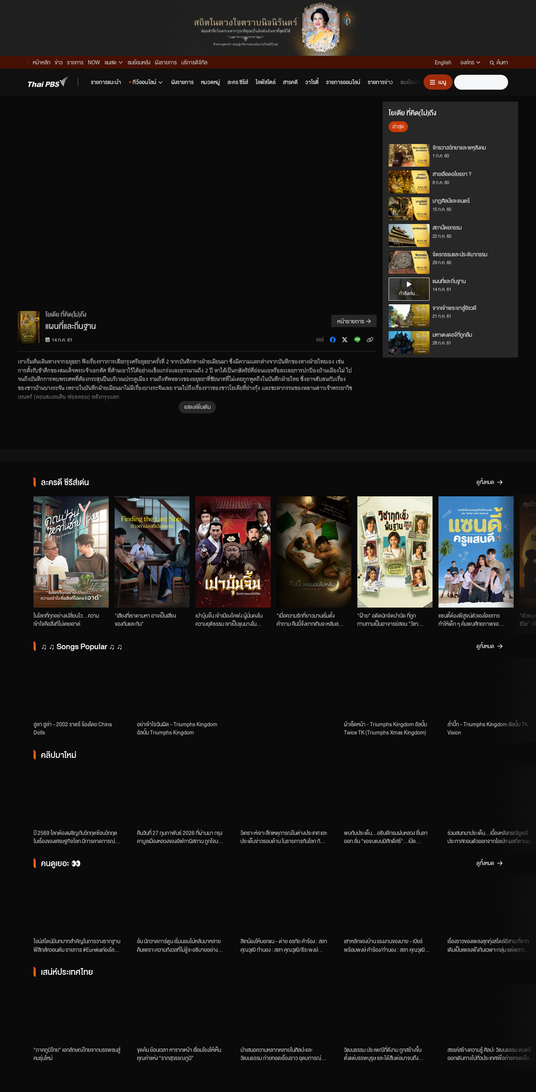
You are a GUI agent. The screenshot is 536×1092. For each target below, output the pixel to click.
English (443, 62)
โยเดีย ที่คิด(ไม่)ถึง (65, 314)
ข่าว (59, 62)
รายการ (75, 62)
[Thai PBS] (48, 81)
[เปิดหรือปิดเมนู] (438, 82)
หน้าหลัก (41, 62)
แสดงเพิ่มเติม (197, 406)
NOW (94, 62)
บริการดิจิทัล (194, 62)
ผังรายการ (166, 62)
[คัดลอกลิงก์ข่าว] (370, 339)
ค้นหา (499, 62)
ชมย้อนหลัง (139, 62)
